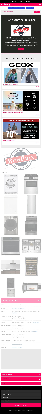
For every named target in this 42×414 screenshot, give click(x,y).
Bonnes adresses (13, 8)
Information (5, 391)
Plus (37, 86)
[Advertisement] (21, 359)
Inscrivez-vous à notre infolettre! (21, 1)
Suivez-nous (5, 401)
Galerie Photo (5, 172)
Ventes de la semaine (21, 374)
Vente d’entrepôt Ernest (8, 140)
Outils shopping (6, 394)
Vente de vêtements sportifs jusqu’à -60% (13, 112)
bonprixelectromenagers (17, 344)
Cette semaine (29, 8)
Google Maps (15, 312)
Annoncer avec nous (21, 405)
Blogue (21, 383)
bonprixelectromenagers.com (18, 308)
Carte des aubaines (21, 379)
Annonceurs (5, 397)
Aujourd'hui (22, 8)
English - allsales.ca (21, 387)
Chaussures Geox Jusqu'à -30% (10, 84)
